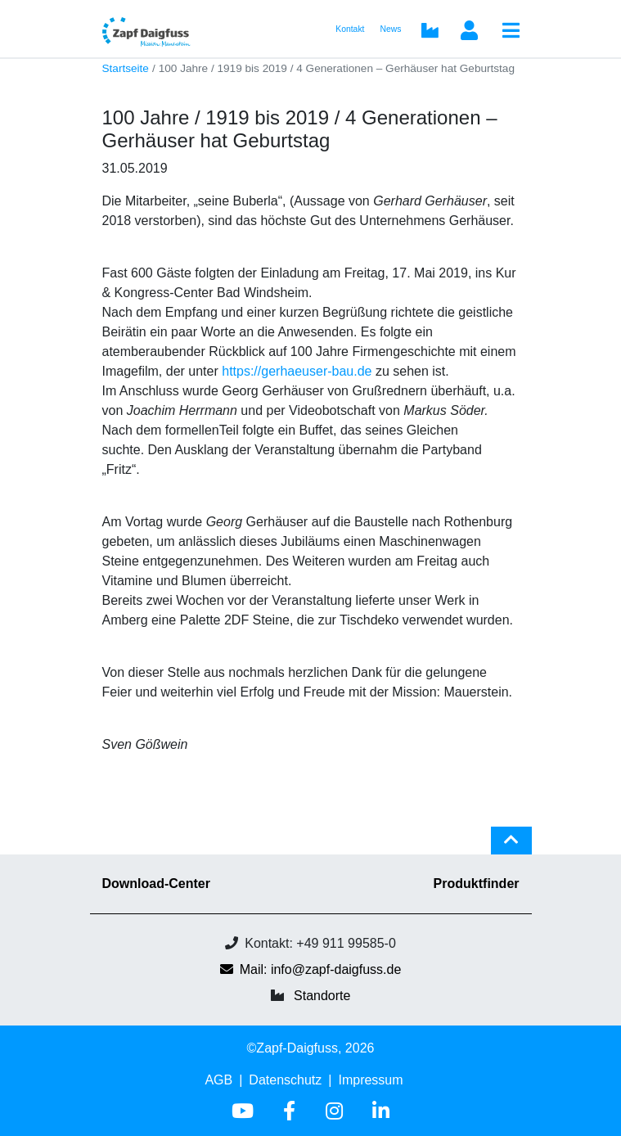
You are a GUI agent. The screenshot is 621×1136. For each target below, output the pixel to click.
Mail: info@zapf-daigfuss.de (311, 969)
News (391, 29)
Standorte (322, 996)
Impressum (370, 1080)
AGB (218, 1080)
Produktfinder (477, 883)
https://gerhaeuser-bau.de (296, 371)
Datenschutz (285, 1080)
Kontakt (349, 29)
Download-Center (156, 883)
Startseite (125, 68)
